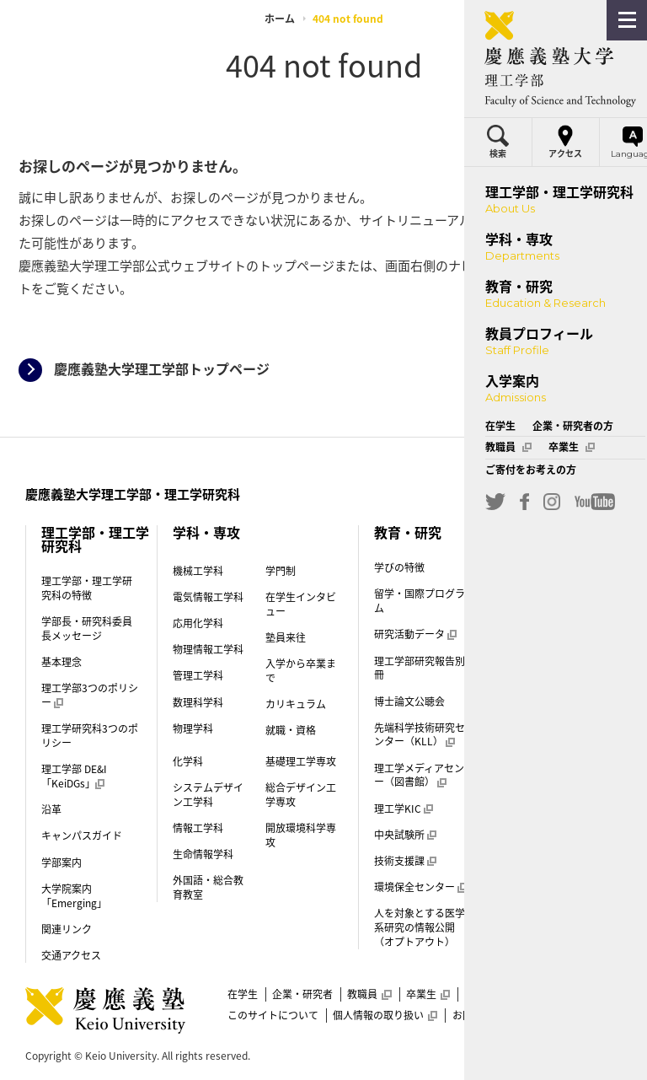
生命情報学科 (203, 854)
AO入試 (529, 778)
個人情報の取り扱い (385, 1015)
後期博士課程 (536, 924)
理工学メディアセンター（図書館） (424, 775)
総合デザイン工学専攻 (300, 794)
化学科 (188, 761)
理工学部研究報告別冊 (419, 668)
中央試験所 (405, 834)
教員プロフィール (560, 532)
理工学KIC (403, 808)
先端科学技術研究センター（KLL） (419, 735)
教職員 (369, 994)
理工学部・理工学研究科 (95, 539)
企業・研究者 (302, 994)
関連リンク (66, 929)
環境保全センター (420, 887)
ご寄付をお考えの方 (510, 994)
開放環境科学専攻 (300, 835)
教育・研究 (407, 532)
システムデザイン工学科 (208, 794)
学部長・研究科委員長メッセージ (86, 628)
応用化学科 (198, 623)
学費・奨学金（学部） (556, 659)
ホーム (280, 18)
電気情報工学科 (208, 596)
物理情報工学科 (208, 649)
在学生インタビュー (300, 604)
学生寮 (527, 685)
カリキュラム (295, 704)
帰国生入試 (537, 804)
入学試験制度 (542, 632)
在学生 (242, 994)
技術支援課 (405, 860)
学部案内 (61, 862)
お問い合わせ (482, 1015)
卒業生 (428, 994)
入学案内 (533, 571)
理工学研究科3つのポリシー (89, 735)
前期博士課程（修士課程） (551, 890)
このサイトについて (272, 1015)
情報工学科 (198, 828)
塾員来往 (285, 637)
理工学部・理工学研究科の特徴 (86, 588)
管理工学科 (198, 675)
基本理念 (61, 661)
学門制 (280, 570)
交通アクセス (71, 955)
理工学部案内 (536, 857)
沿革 (51, 809)
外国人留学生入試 (552, 830)
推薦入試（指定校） (551, 745)
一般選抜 (532, 711)
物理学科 (193, 728)
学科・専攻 (206, 532)
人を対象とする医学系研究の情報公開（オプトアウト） (419, 927)
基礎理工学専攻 (300, 761)
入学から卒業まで (300, 670)
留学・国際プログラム (419, 600)
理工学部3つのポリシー (89, 695)
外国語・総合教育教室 (208, 887)
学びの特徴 (399, 567)
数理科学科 (198, 702)
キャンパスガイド (81, 835)
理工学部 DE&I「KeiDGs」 (74, 776)
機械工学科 (198, 570)
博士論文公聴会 (409, 701)
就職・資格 (290, 730)
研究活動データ (415, 634)
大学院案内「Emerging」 (74, 896)
